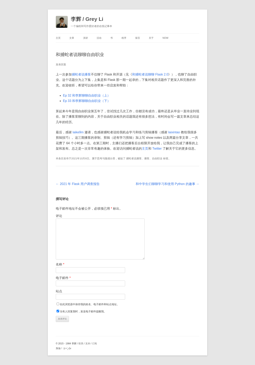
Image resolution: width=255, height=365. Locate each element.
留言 (137, 38)
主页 (58, 38)
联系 (80, 343)
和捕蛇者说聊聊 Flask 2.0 (150, 74)
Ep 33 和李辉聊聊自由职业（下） (86, 101)
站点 (59, 291)
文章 (71, 38)
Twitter (157, 148)
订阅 (94, 343)
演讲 (85, 38)
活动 (99, 38)
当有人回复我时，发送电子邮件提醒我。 (83, 311)
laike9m (78, 132)
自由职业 (157, 158)
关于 (151, 38)
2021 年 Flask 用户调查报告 (78, 184)
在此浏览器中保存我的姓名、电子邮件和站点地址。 (89, 304)
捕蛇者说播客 (81, 74)
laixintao (174, 132)
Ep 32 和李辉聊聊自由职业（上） (86, 95)
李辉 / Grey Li (87, 19)
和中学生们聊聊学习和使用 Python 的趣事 (167, 184)
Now (165, 38)
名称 (60, 264)
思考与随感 (103, 158)
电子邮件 (63, 278)
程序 (124, 38)
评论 (59, 216)
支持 (87, 343)
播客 (146, 158)
